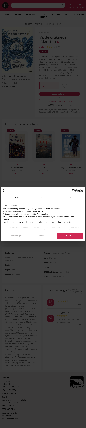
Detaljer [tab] (43, 197)
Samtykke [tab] (15, 197)
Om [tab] (71, 197)
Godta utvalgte (16, 236)
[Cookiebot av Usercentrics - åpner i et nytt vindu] (73, 190)
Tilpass (43, 236)
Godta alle (70, 236)
